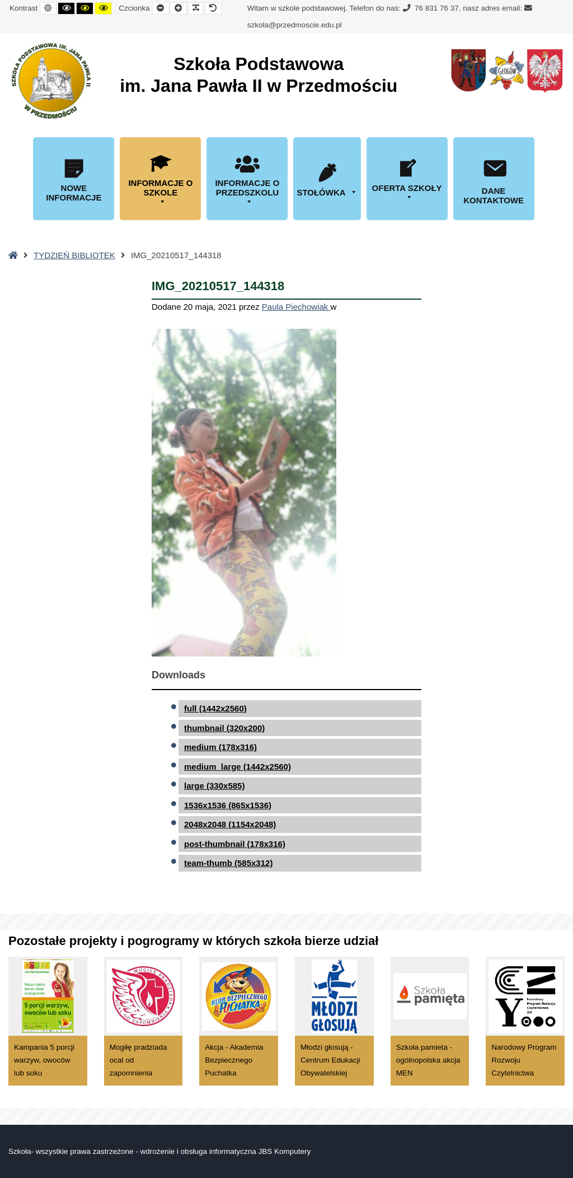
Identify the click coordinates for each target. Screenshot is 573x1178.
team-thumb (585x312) (228, 863)
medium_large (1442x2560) (237, 766)
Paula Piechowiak (296, 306)
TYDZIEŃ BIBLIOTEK (74, 255)
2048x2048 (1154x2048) (230, 824)
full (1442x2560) (215, 708)
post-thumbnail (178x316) (234, 844)
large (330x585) (214, 785)
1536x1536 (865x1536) (227, 805)
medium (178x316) (220, 747)
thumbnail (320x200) (224, 728)
